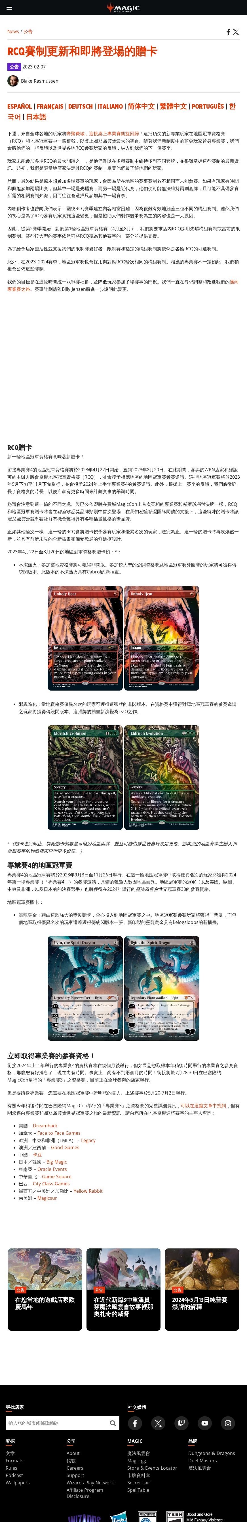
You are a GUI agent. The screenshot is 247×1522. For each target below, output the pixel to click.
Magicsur (47, 1198)
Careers (75, 1468)
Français (50, 106)
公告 (28, 31)
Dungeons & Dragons (211, 1453)
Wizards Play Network (90, 1483)
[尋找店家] (112, 1423)
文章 (10, 1453)
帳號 (71, 1460)
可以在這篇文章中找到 (203, 1105)
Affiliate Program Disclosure (85, 1493)
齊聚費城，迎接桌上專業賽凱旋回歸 (102, 133)
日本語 (36, 117)
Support (75, 1475)
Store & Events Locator (152, 1468)
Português (208, 106)
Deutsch (80, 106)
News (13, 31)
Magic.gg (136, 1460)
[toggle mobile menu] (9, 7)
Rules (11, 1468)
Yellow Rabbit (88, 1191)
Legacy (88, 1140)
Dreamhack (45, 1126)
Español (19, 106)
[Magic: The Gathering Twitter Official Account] (158, 1423)
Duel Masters (202, 1460)
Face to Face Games (59, 1133)
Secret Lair (138, 1483)
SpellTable (138, 1490)
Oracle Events (52, 1169)
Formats (15, 1460)
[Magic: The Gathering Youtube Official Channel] (205, 1423)
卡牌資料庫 (138, 1475)
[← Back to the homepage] (123, 7)
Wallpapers (18, 1483)
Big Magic (57, 1162)
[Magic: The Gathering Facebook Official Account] (135, 1423)
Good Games (65, 1147)
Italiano (110, 106)
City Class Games (51, 1184)
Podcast (14, 1475)
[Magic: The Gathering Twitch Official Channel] (181, 1423)
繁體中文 (173, 106)
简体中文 (141, 106)
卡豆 (37, 1155)
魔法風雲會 (138, 1453)
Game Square (56, 1176)
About (73, 1453)
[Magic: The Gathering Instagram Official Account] (228, 1423)
